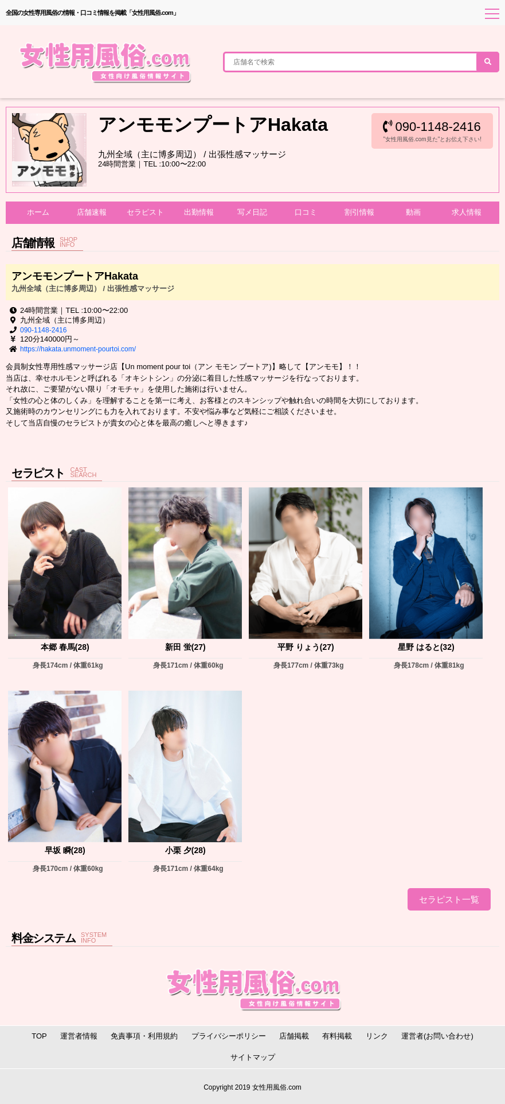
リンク (377, 1036)
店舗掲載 (294, 1036)
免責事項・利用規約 (144, 1036)
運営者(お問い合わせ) (437, 1036)
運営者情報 (78, 1036)
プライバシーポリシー (228, 1036)
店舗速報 (92, 212)
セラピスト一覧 (449, 899)
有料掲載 (337, 1036)
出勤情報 (199, 212)
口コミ (306, 212)
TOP (39, 1036)
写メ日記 (252, 212)
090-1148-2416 (431, 126)
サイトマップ (252, 1057)
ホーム (38, 212)
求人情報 (466, 212)
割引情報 (359, 212)
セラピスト (145, 212)
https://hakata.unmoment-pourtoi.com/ (78, 349)
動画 (413, 212)
